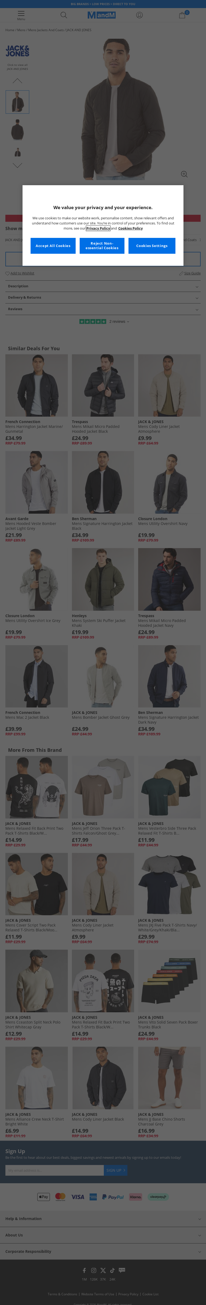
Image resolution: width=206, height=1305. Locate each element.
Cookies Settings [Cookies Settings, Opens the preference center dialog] (151, 246)
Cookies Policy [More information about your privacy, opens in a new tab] (130, 228)
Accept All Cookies (53, 246)
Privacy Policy (98, 228)
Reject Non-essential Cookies (102, 246)
